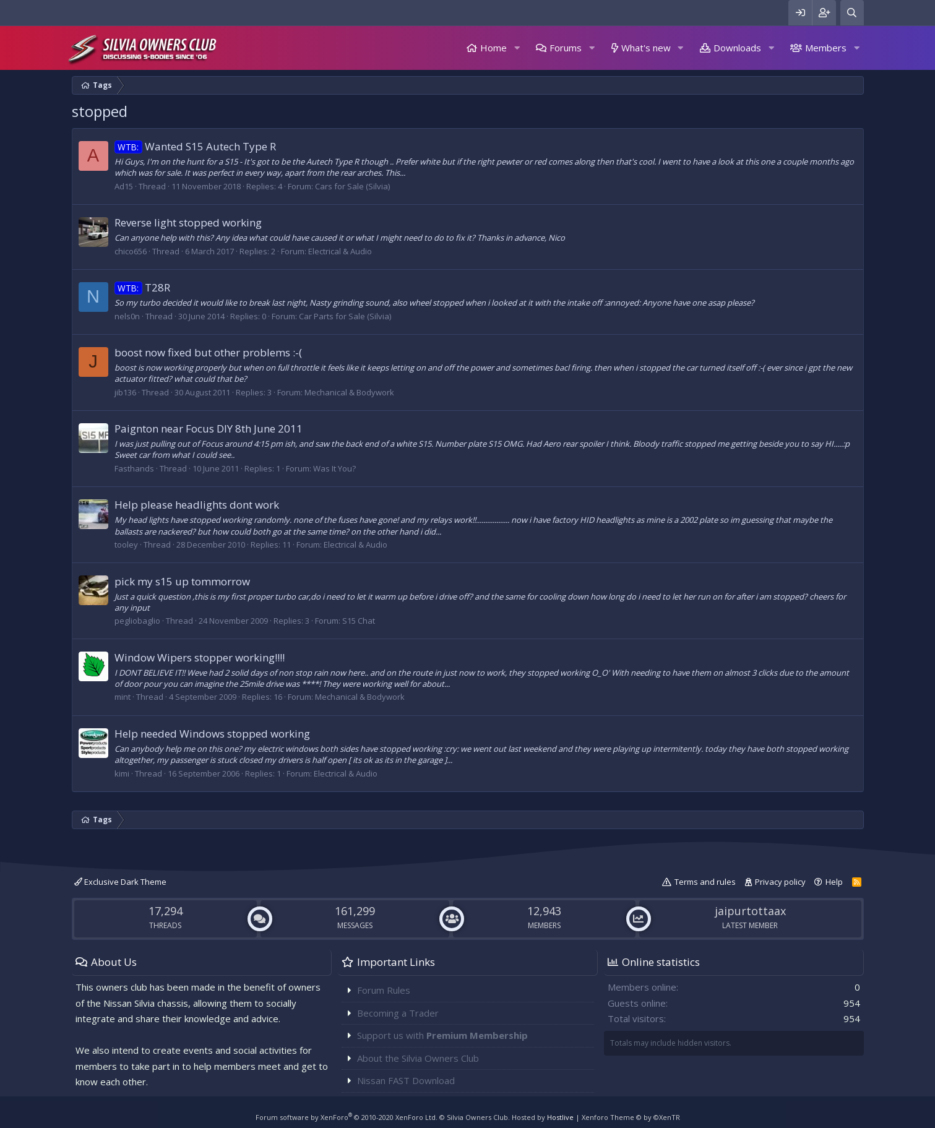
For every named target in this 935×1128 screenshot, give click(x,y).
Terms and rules (705, 881)
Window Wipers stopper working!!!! (199, 657)
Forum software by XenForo (346, 1117)
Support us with (442, 1035)
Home (493, 47)
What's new (646, 47)
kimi (121, 773)
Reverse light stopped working (188, 222)
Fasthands (134, 468)
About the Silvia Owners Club (418, 1058)
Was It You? (334, 468)
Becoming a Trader (398, 1013)
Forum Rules (383, 990)
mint (122, 696)
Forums (565, 47)
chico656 (130, 251)
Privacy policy (780, 881)
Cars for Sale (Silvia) (352, 186)
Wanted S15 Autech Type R (195, 146)
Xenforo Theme (631, 1117)
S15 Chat (358, 620)
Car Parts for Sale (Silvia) (345, 316)
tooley (126, 544)
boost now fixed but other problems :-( (208, 352)
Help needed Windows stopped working (212, 733)
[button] (517, 48)
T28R (142, 287)
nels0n (127, 316)
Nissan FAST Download (406, 1080)
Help (834, 881)
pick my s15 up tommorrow (182, 581)
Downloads (737, 47)
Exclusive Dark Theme (120, 881)
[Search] (852, 12)
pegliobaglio (137, 620)
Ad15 (123, 186)
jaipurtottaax (750, 910)
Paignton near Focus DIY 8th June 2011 (208, 428)
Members (826, 47)
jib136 (125, 392)
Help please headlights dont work (196, 504)
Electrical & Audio (340, 251)
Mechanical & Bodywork (349, 392)
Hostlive (560, 1117)
